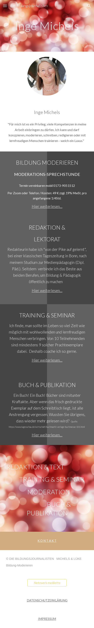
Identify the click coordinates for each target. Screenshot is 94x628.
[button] (5, 5)
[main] (47, 26)
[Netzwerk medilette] (47, 582)
